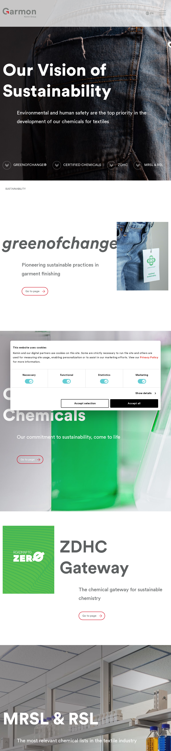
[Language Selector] (149, 13)
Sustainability (15, 188)
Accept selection (85, 403)
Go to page (32, 291)
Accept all (134, 403)
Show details (143, 393)
